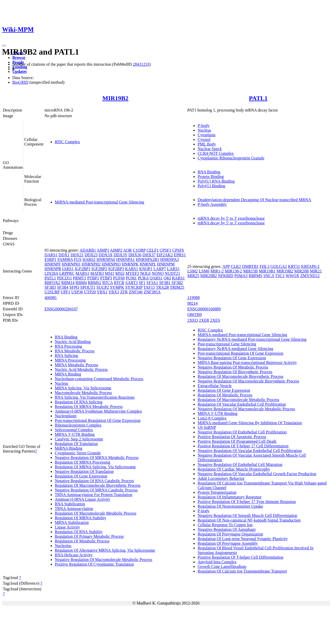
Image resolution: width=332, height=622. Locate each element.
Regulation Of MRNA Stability (80, 518)
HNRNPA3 (169, 259)
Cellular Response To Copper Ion (225, 525)
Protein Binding (211, 176)
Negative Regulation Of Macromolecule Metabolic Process (103, 559)
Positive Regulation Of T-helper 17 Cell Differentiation (243, 446)
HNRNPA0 (105, 259)
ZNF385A (152, 292)
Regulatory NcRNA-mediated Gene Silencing (235, 348)
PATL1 (258, 98)
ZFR (124, 292)
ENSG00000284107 (61, 309)
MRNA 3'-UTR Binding (75, 434)
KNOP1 (145, 269)
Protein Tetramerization (217, 492)
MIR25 (193, 276)
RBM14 (68, 282)
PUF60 (119, 278)
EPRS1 (180, 255)
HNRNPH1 (71, 264)
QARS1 (156, 278)
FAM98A (65, 259)
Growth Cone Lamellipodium (222, 566)
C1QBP (139, 250)
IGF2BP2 (99, 269)
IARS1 (68, 269)
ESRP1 (50, 259)
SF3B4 (62, 287)
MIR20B (301, 271)
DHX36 (134, 255)
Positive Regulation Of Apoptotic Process (232, 436)
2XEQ (192, 320)
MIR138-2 (233, 271)
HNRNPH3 (111, 264)
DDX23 (91, 255)
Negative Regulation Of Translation (84, 471)
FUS (77, 259)
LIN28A (51, 273)
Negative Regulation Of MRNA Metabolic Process (97, 457)
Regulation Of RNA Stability (79, 532)
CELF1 (153, 250)
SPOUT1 (87, 287)
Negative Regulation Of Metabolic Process (233, 367)
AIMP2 (116, 250)
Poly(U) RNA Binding (216, 181)
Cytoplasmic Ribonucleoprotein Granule (231, 158)
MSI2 (119, 273)
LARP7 (160, 269)
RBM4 (81, 282)
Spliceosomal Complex (74, 430)
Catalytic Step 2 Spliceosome (79, 439)
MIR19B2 (115, 98)
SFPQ (74, 287)
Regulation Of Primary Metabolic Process (89, 536)
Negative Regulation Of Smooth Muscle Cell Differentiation (247, 515)
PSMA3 (241, 276)
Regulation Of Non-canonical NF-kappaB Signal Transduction (249, 520)
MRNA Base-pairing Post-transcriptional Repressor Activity (247, 362)
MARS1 (82, 273)
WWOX (292, 276)
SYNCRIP (133, 287)
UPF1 (65, 292)
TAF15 (149, 287)
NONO (158, 273)
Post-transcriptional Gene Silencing (227, 344)
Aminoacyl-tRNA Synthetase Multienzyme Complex (98, 411)
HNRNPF (52, 264)
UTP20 (90, 292)
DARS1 (51, 255)
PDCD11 (64, 278)
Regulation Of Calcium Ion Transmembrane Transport (242, 571)
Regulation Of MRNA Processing (82, 462)
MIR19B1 (267, 271)
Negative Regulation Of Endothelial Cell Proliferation (242, 432)
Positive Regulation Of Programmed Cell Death (237, 441)
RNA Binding (209, 172)
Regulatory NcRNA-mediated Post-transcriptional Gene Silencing (252, 339)
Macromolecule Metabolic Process (83, 392)
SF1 (142, 282)
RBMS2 (94, 282)
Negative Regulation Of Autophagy (227, 529)
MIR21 (316, 271)
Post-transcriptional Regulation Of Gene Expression (97, 420)
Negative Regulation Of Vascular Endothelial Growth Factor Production (257, 474)
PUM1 (131, 278)
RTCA (107, 282)
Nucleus (204, 130)
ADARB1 (87, 250)
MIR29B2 (208, 276)
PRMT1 (79, 278)
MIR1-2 (217, 271)
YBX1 (102, 292)
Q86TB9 (194, 314)
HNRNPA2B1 (147, 259)
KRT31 (294, 266)
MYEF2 (132, 273)
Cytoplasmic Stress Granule (78, 453)
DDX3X (106, 255)
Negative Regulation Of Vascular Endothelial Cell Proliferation (250, 450)
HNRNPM (166, 264)
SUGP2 (102, 287)
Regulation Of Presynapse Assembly (228, 543)
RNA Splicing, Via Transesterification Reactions (94, 397)
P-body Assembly (212, 204)
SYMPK (117, 287)
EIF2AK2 (165, 255)
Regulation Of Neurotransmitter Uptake (230, 506)
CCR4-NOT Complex (216, 153)
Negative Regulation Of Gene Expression (232, 358)
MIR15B (250, 271)
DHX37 (149, 255)
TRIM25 (177, 287)
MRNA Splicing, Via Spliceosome (83, 388)
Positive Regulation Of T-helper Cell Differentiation (240, 557)
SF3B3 (50, 287)
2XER (204, 320)
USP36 (77, 292)
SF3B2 (177, 282)
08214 (192, 303)
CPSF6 (178, 250)
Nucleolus (63, 545)
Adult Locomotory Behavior (221, 478)
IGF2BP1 (82, 269)
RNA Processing (68, 346)
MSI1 (109, 273)
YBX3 (113, 292)
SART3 (131, 282)
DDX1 (64, 255)
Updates (19, 71)
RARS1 (178, 278)
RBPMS (255, 276)
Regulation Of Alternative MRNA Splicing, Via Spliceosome (105, 550)
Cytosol (204, 139)
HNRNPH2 (91, 264)
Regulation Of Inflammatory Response (229, 497)
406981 (50, 297)
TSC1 (280, 276)
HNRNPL (148, 264)
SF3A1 (152, 282)
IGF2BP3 (116, 269)
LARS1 (173, 269)
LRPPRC (67, 273)
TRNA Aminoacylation (74, 508)
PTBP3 (106, 278)
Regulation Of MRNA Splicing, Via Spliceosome (95, 467)
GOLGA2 (279, 266)
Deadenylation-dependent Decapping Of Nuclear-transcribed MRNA (254, 200)
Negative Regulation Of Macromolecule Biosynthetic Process (248, 381)
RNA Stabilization (70, 504)
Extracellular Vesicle (215, 386)
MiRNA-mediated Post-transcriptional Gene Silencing (99, 202)
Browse (18, 57)
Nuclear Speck (210, 149)
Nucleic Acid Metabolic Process (81, 369)
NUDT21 (172, 273)
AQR (127, 250)
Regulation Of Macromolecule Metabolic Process (95, 513)
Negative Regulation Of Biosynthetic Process (235, 372)
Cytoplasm (206, 135)
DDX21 (77, 255)
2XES (215, 320)
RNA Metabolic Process (75, 351)
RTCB (119, 282)
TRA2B (162, 287)
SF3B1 (165, 282)
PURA (143, 278)
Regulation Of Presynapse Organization (230, 534)
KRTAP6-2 (310, 266)
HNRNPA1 (125, 259)
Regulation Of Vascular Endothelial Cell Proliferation (242, 404)
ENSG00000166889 (204, 309)
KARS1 (131, 269)
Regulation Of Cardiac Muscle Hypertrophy (234, 469)
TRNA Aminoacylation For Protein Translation (93, 494)
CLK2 (236, 266)
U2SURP (52, 292)
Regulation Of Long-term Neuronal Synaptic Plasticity (243, 538)
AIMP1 (103, 250)
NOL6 (145, 273)
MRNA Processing (70, 360)
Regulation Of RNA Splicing (78, 402)
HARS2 (89, 259)
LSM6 (204, 271)
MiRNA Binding (68, 448)
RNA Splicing (66, 355)
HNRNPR (52, 269)
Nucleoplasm (65, 416)
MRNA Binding (68, 374)
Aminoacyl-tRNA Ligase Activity (82, 499)
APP (226, 266)
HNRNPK (130, 264)
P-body (203, 125)
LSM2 (192, 271)
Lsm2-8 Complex (212, 418)
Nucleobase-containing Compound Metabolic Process (99, 379)
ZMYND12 (310, 276)
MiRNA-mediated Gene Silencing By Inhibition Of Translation (250, 423)
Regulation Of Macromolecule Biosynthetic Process (97, 485)
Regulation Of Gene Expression (81, 476)
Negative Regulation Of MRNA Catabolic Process (96, 490)
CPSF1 (165, 250)
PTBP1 (93, 278)
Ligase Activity (67, 527)
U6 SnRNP (207, 427)
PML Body (207, 144)
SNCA (268, 276)
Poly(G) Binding (211, 186)
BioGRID (20, 82)
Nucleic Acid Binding (73, 341)
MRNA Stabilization (72, 522)
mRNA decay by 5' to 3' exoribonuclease (231, 218)
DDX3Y (121, 255)
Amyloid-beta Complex (217, 562)
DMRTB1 (250, 266)
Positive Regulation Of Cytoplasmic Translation (94, 564)
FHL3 (265, 266)
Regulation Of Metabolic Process (82, 541)
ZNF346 (136, 292)
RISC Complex (67, 142)
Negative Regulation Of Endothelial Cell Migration (240, 464)
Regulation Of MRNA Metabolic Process (89, 406)
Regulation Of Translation (76, 443)
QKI (167, 278)
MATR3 (97, 273)
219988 (193, 297)
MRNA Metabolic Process (76, 365)
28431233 (141, 64)
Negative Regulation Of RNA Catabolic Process (94, 481)
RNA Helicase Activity (74, 555)
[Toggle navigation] (4, 45)
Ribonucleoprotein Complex (78, 425)
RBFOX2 (52, 282)
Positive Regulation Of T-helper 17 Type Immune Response (247, 501)
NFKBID (226, 276)
